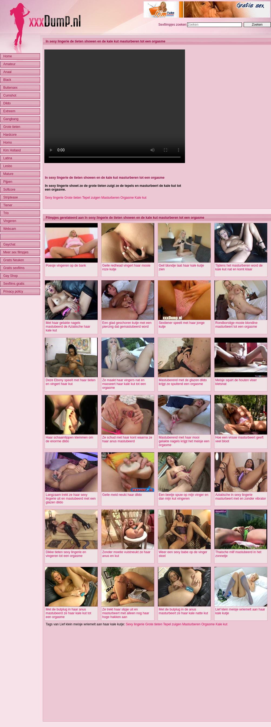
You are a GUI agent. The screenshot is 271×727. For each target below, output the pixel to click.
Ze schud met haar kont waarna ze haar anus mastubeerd (127, 439)
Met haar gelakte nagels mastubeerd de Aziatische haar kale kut (68, 326)
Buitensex (10, 87)
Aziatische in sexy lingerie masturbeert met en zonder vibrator (240, 496)
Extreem (9, 111)
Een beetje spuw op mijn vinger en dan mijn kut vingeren (183, 496)
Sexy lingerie (54, 198)
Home (7, 56)
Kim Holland (12, 150)
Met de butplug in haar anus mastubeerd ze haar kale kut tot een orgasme (68, 613)
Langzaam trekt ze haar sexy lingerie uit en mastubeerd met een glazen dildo (71, 498)
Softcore (9, 189)
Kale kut (140, 198)
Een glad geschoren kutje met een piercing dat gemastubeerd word (126, 324)
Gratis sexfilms (14, 268)
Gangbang (10, 119)
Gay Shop (10, 276)
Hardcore (9, 135)
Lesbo (7, 166)
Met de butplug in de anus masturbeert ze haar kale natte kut (183, 611)
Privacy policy (13, 291)
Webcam (9, 229)
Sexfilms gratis (13, 284)
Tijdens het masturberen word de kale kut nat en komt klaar (239, 267)
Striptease (10, 197)
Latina (7, 158)
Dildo (7, 103)
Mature (8, 174)
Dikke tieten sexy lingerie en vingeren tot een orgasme (66, 554)
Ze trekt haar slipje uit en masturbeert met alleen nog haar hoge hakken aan (125, 613)
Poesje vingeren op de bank (66, 265)
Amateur (9, 64)
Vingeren (9, 221)
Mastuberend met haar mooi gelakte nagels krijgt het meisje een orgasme (184, 441)
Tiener (7, 205)
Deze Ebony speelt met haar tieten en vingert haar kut (70, 382)
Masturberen (110, 198)
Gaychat (9, 244)
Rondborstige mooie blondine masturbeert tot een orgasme (236, 324)
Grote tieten (72, 198)
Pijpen (7, 182)
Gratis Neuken (13, 260)
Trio (6, 213)
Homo (7, 142)
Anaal (7, 72)
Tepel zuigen (91, 198)
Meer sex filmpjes (15, 252)
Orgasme (127, 198)
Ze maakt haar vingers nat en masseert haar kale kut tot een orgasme (124, 384)
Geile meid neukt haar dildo (122, 495)
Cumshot (9, 95)
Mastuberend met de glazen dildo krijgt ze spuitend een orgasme (183, 382)
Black (7, 80)
